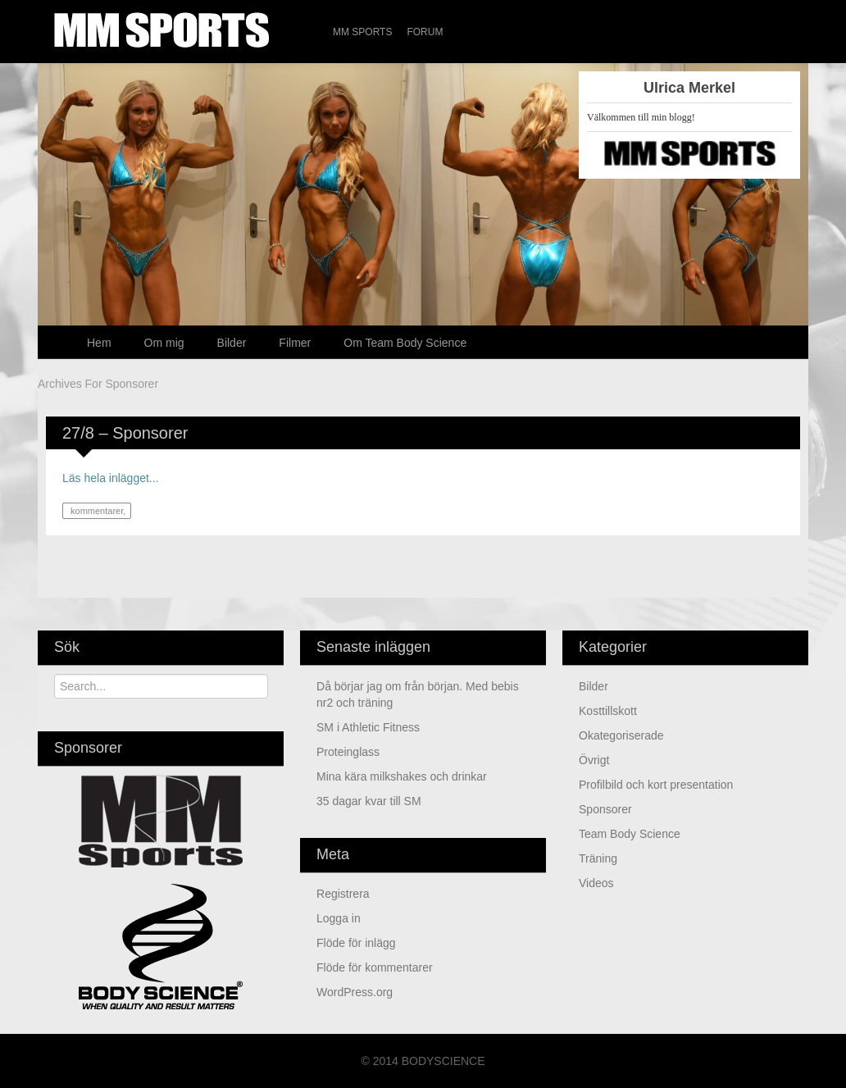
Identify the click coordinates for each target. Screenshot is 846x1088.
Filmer (295, 342)
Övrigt (594, 760)
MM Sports (362, 32)
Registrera (343, 893)
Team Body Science (629, 833)
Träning (598, 858)
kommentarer (95, 511)
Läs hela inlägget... (110, 478)
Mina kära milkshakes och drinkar (401, 776)
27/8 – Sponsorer (125, 433)
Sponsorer (605, 809)
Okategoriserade (621, 735)
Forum (425, 32)
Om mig (164, 342)
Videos (596, 883)
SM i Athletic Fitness (368, 727)
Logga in (338, 918)
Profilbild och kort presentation (656, 784)
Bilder (232, 342)
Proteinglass (348, 751)
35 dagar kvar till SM (368, 801)
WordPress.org (354, 992)
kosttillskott (608, 710)
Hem (99, 342)
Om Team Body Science (404, 342)
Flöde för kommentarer (374, 967)
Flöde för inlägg (356, 942)
